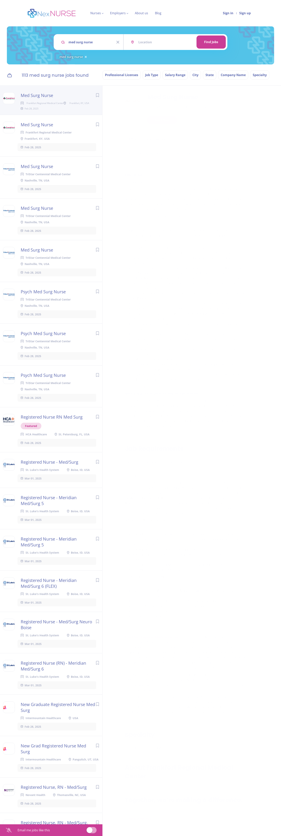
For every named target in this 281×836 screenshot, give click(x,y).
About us (141, 13)
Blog (158, 13)
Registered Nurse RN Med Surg (52, 429)
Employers (118, 13)
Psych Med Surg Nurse (43, 304)
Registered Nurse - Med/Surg (49, 474)
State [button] (209, 75)
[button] (253, 120)
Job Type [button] (151, 75)
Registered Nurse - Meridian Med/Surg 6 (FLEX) (49, 595)
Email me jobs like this (34, 830)
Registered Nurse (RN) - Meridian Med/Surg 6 (53, 678)
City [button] (195, 75)
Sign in (228, 13)
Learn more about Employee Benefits (152, 386)
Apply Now (162, 120)
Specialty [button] (260, 75)
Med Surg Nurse (37, 95)
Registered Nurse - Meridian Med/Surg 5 (49, 513)
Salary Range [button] (175, 75)
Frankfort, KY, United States (145, 138)
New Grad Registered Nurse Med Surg (53, 761)
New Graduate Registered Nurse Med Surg (58, 720)
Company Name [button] (233, 75)
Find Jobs (211, 42)
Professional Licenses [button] (121, 75)
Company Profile (138, 819)
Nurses (95, 13)
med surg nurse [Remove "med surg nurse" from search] (71, 57)
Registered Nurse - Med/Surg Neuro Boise (56, 637)
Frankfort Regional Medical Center (181, 107)
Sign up (245, 13)
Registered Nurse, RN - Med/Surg (54, 799)
